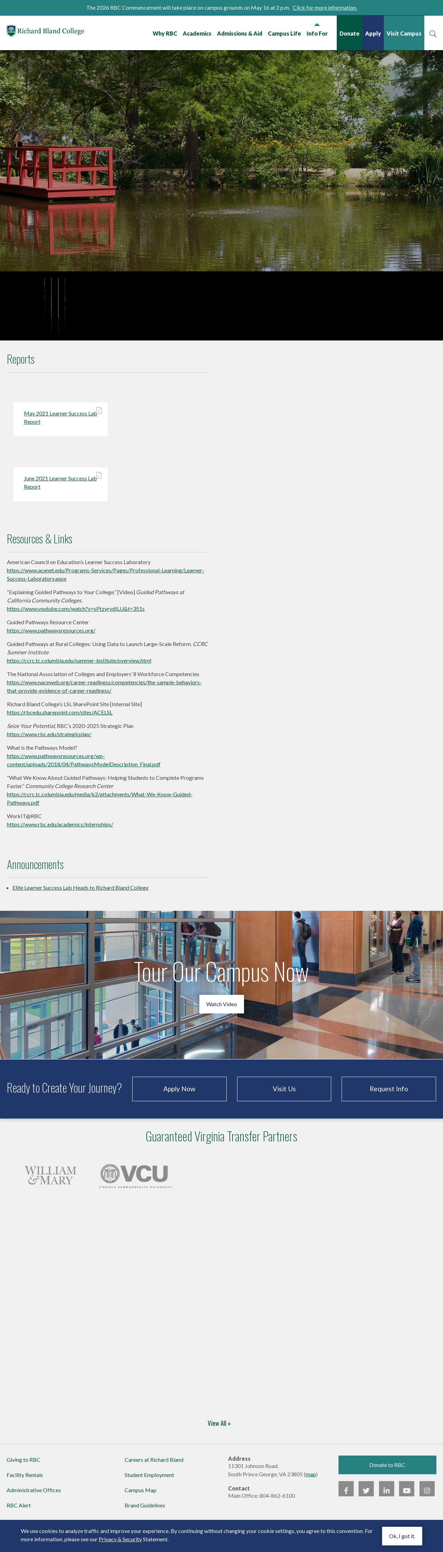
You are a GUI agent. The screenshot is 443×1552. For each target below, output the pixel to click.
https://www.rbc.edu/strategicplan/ (49, 737)
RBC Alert (19, 1508)
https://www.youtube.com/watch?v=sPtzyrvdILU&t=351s (76, 612)
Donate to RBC (387, 1468)
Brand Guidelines (145, 1508)
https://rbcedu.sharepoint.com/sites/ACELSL (59, 715)
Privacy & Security (120, 1539)
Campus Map (140, 1493)
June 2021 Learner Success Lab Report (61, 485)
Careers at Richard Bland (154, 1463)
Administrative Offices (34, 1493)
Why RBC (164, 33)
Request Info (389, 1092)
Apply (373, 33)
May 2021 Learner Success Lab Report (61, 420)
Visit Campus (403, 33)
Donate (349, 33)
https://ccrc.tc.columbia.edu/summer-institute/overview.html (79, 664)
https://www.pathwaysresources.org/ (51, 633)
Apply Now (179, 1092)
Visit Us (284, 1092)
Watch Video (221, 1007)
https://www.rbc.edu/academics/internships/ (60, 827)
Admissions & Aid (239, 33)
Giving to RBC (23, 1463)
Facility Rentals (25, 1478)
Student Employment (149, 1478)
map (311, 1477)
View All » (219, 1426)
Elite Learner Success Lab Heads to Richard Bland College (80, 891)
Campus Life (284, 33)
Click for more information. (325, 7)
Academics (196, 33)
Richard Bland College (48, 32)
